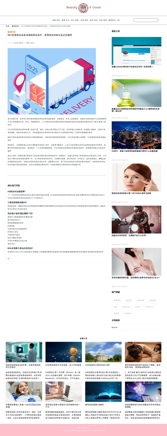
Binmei (114, 327)
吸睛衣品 (126, 307)
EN (118, 20)
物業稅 (116, 313)
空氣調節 (152, 300)
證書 (115, 307)
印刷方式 (149, 307)
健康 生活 (65, 20)
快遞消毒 (140, 300)
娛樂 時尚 (56, 20)
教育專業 (117, 300)
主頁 (7, 26)
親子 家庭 (75, 20)
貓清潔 (128, 300)
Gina (9, 43)
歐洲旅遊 (127, 313)
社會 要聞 (103, 20)
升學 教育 (84, 20)
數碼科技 (112, 20)
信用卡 (137, 307)
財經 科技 (93, 20)
